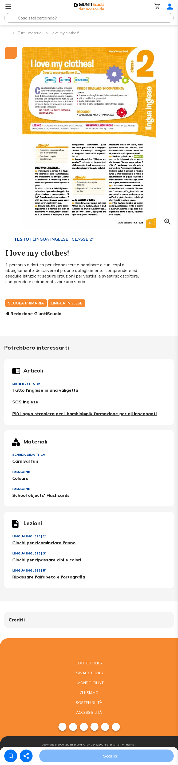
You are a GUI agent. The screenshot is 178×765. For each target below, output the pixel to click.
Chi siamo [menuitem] (89, 692)
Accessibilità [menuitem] (89, 712)
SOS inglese (25, 402)
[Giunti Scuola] (89, 6)
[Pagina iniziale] (8, 32)
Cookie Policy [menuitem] (89, 663)
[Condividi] (26, 756)
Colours (20, 478)
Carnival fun (25, 461)
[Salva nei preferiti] (10, 756)
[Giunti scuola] (89, 648)
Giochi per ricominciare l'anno (44, 542)
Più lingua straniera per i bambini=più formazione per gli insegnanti (84, 413)
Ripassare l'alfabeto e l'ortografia (48, 577)
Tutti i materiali (30, 32)
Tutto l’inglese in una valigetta (45, 390)
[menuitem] (62, 727)
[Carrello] (157, 6)
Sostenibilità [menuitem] (89, 702)
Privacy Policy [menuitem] (89, 673)
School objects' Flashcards (41, 495)
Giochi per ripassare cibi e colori (46, 559)
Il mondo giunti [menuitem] (89, 682)
